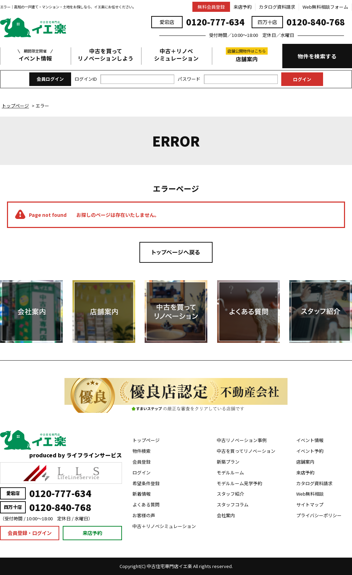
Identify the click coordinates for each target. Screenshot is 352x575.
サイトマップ (309, 504)
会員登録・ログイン (30, 532)
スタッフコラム (232, 504)
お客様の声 (143, 515)
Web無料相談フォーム (325, 6)
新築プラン (228, 461)
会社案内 (226, 515)
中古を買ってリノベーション (246, 451)
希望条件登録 (146, 483)
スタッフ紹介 (230, 493)
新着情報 (141, 493)
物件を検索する (317, 56)
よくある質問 (146, 504)
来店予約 (243, 6)
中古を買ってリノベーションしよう (105, 54)
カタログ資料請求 (277, 6)
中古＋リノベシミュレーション (176, 54)
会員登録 (141, 461)
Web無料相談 (310, 493)
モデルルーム (230, 472)
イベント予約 (309, 451)
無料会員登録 (211, 6)
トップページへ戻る (176, 252)
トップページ (146, 440)
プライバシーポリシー (319, 515)
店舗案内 (247, 55)
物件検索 (141, 451)
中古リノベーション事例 (242, 440)
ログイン (141, 472)
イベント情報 (35, 54)
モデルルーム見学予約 (239, 483)
